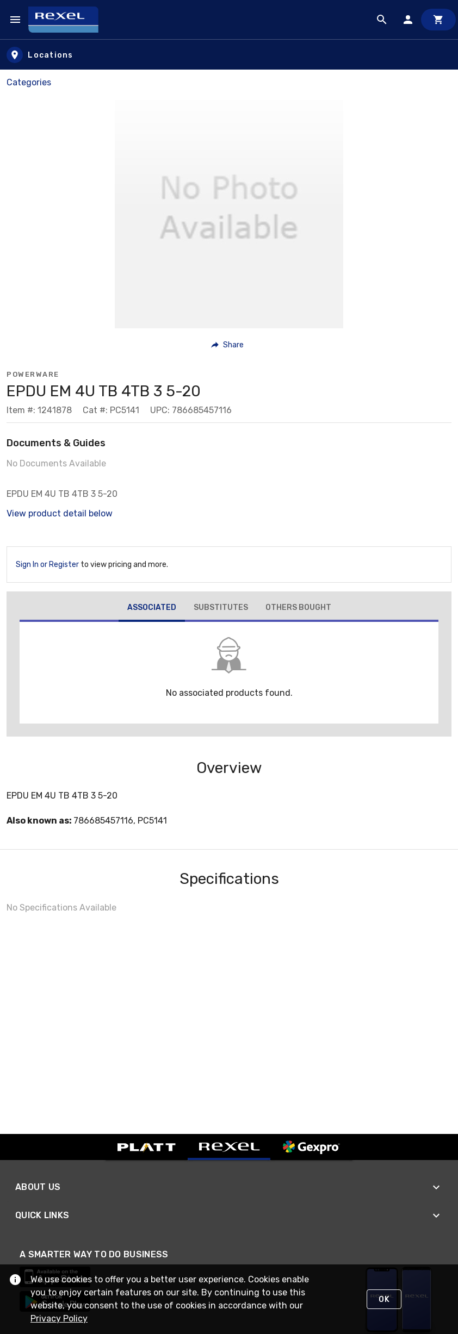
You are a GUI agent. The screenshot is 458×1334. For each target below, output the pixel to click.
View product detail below (60, 513)
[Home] (68, 20)
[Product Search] (382, 20)
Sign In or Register (47, 564)
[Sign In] (408, 20)
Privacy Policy (59, 1318)
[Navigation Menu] (15, 20)
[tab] (152, 609)
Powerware (33, 374)
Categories (29, 82)
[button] (227, 344)
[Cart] (438, 19)
